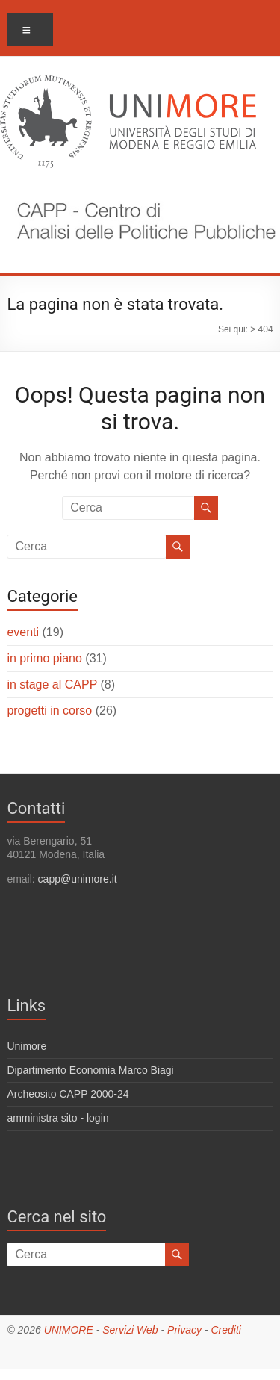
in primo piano (44, 658)
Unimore (26, 1046)
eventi (23, 632)
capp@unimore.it (77, 879)
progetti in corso (49, 710)
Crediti (225, 1330)
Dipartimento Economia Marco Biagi (90, 1070)
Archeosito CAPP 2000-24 (67, 1094)
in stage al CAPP (52, 684)
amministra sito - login (57, 1118)
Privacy (184, 1330)
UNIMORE (68, 1330)
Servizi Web (130, 1330)
